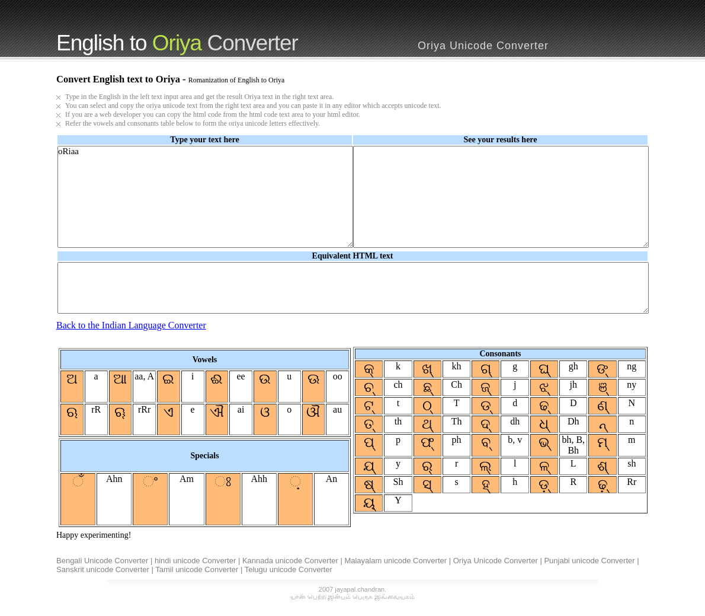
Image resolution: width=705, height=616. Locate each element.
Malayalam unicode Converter (395, 560)
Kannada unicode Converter (290, 560)
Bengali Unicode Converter (102, 560)
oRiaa (205, 197)
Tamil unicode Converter (196, 569)
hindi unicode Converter (195, 560)
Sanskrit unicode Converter (102, 569)
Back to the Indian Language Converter (131, 325)
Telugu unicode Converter (288, 569)
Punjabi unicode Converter (589, 560)
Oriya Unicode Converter (495, 560)
